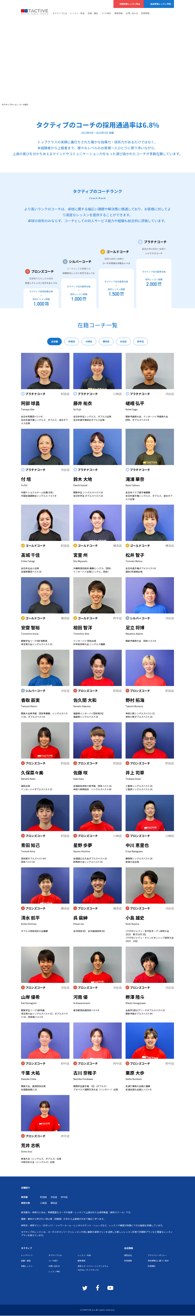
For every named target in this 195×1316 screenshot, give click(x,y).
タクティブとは (60, 13)
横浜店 (54, 1202)
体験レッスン (26, 1266)
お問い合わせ (132, 13)
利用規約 (151, 1266)
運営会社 (128, 1255)
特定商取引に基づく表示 (158, 1260)
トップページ (26, 1255)
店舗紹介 (25, 1187)
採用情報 (145, 13)
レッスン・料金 (77, 13)
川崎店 (43, 1202)
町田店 (43, 1197)
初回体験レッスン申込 (128, 3)
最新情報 (118, 13)
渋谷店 (54, 1197)
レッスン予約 (54, 1271)
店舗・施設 (93, 13)
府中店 (64, 1197)
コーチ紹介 (106, 13)
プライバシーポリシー (157, 1255)
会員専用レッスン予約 (159, 4)
